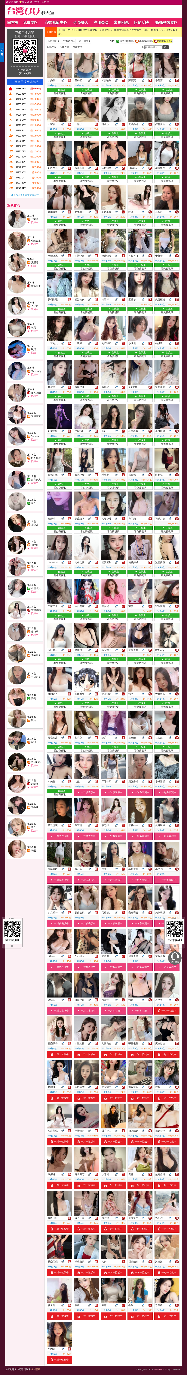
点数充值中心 (55, 22)
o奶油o (34, 783)
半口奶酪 (36, 762)
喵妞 (33, 742)
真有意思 (36, 479)
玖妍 (33, 349)
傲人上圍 (36, 392)
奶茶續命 (36, 458)
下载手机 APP (24, 32)
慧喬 (33, 698)
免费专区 (30, 22)
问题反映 (141, 22)
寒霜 (33, 327)
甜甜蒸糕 (36, 610)
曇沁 (33, 720)
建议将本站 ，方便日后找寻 (27, 2)
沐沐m (34, 566)
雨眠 (33, 850)
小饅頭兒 (36, 588)
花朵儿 (34, 524)
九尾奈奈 (36, 416)
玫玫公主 (36, 240)
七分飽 (34, 305)
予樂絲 (34, 219)
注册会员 (101, 22)
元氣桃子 (36, 285)
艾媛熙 (34, 262)
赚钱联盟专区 (166, 22)
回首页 (12, 22)
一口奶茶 (36, 676)
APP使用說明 (25, 69)
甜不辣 (34, 807)
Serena (35, 436)
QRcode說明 (24, 73)
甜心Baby (36, 371)
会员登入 (80, 22)
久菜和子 (36, 655)
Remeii (34, 544)
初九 (33, 827)
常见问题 (121, 22)
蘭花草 (34, 631)
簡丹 (33, 503)
